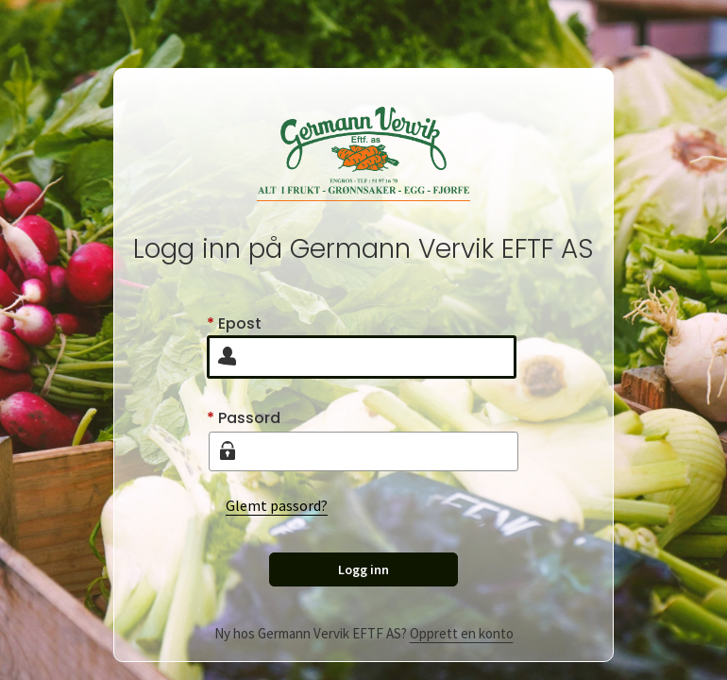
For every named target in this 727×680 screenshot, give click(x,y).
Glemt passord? (277, 505)
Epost (234, 323)
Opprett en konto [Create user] (462, 633)
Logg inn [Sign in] (363, 569)
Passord (243, 418)
